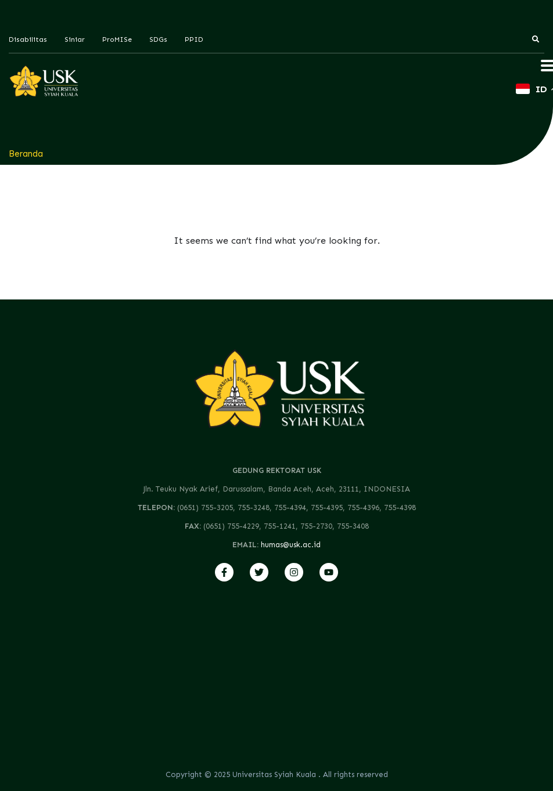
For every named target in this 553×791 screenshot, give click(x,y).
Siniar (74, 39)
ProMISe (117, 39)
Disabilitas (28, 39)
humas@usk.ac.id (291, 544)
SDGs (158, 39)
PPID (194, 39)
